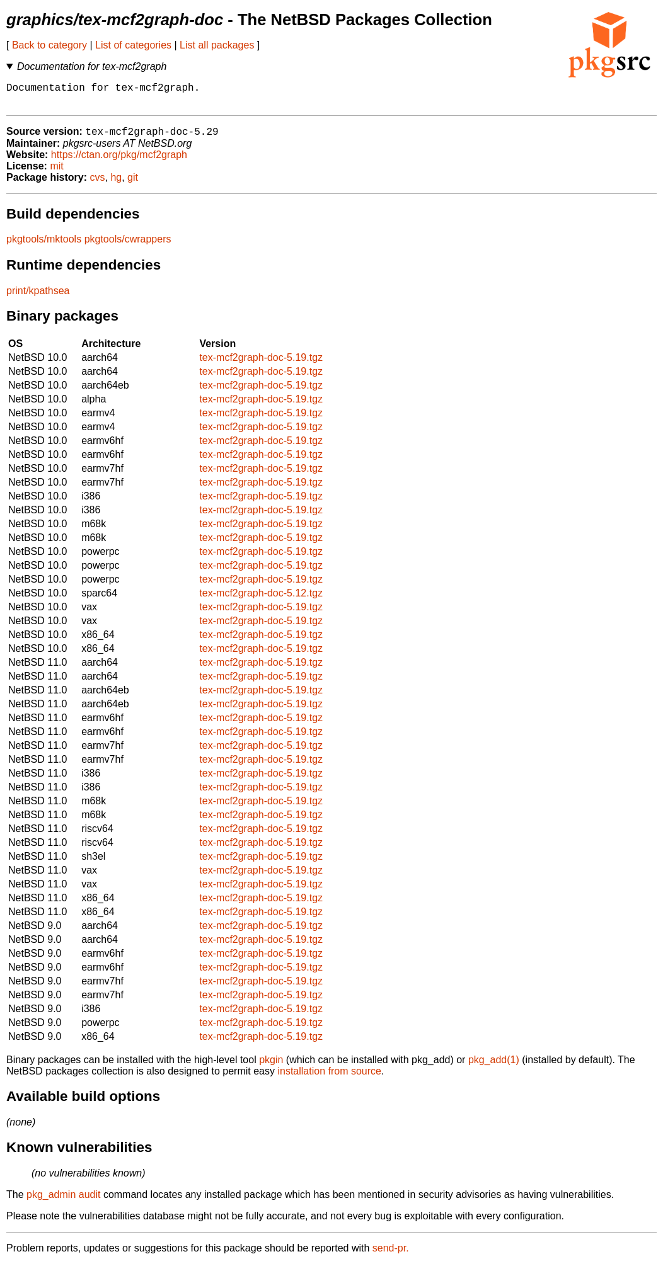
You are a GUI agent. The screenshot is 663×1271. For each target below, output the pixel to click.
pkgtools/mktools (43, 246)
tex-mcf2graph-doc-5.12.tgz (261, 600)
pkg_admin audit (63, 1201)
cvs (97, 184)
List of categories (133, 45)
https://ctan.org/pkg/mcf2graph (119, 161)
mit (56, 173)
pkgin (271, 1066)
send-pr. (390, 1255)
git (132, 184)
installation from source (329, 1078)
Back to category (49, 45)
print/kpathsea (38, 297)
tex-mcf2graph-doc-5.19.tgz (261, 364)
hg (116, 184)
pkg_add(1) (493, 1066)
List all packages (217, 45)
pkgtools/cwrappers (127, 246)
